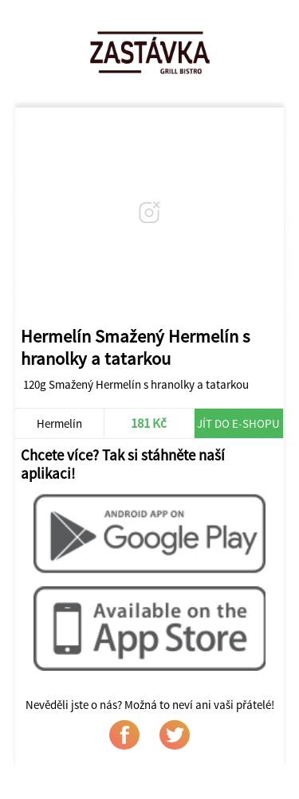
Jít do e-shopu (238, 423)
